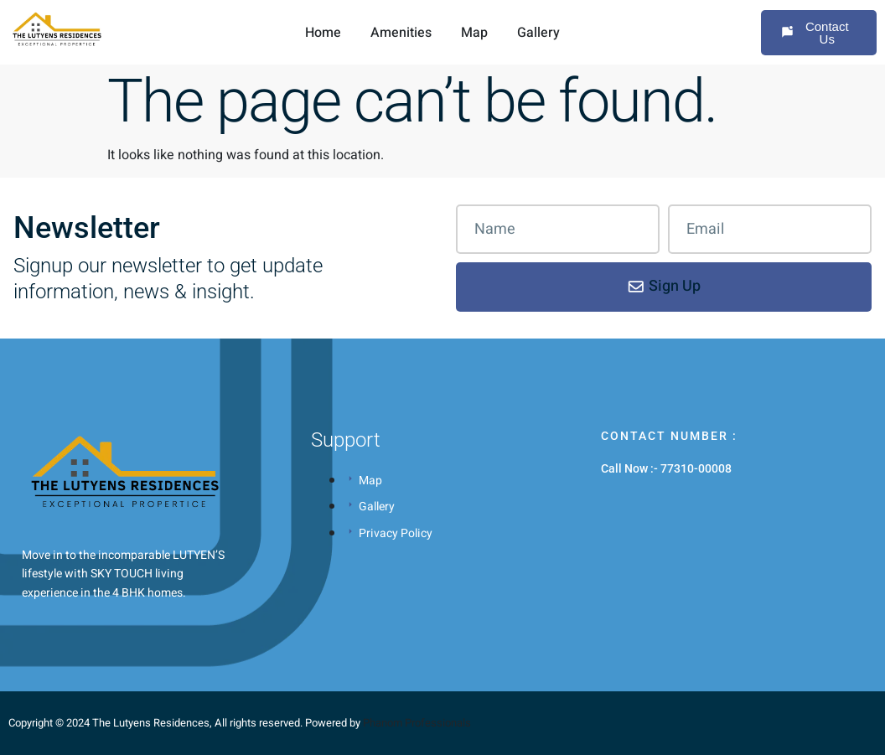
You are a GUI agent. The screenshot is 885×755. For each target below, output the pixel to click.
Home (323, 33)
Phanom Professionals (417, 723)
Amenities (401, 33)
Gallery (538, 33)
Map (474, 33)
